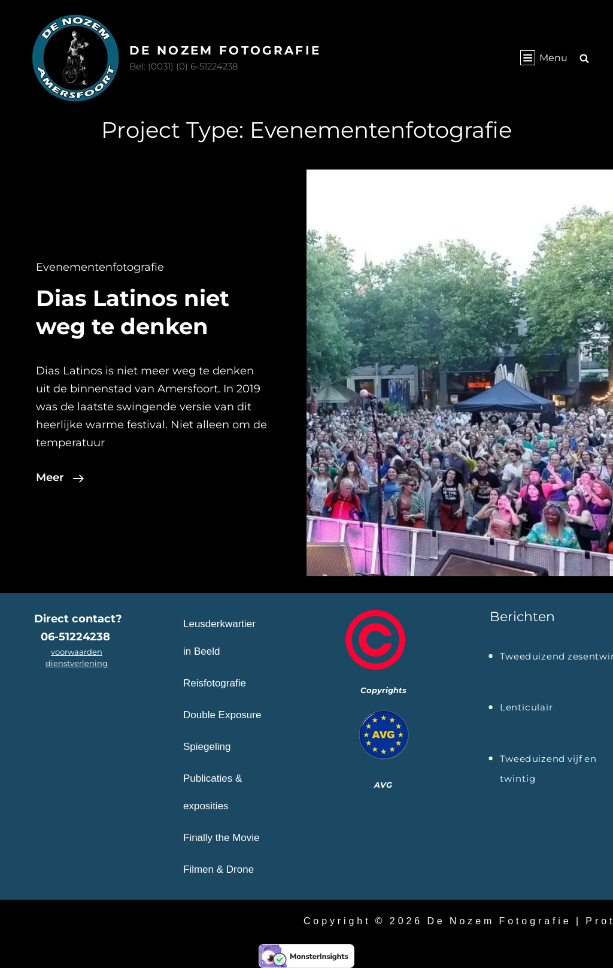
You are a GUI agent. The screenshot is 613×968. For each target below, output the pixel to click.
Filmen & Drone (218, 869)
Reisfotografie (214, 683)
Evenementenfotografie (100, 267)
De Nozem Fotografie (225, 50)
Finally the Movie (221, 837)
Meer (60, 477)
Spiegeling (206, 746)
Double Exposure (222, 715)
